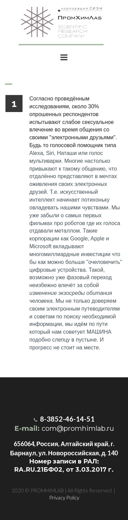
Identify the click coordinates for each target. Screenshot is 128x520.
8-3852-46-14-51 (66, 419)
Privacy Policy (64, 497)
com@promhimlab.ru (78, 428)
